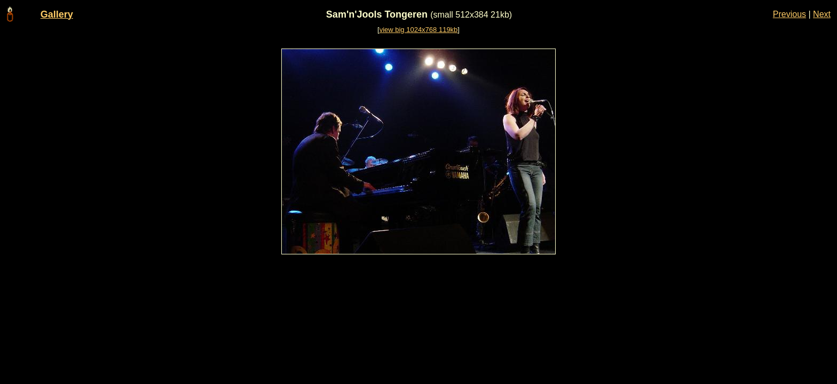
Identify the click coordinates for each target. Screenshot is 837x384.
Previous (789, 14)
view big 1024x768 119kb (419, 30)
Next (822, 14)
